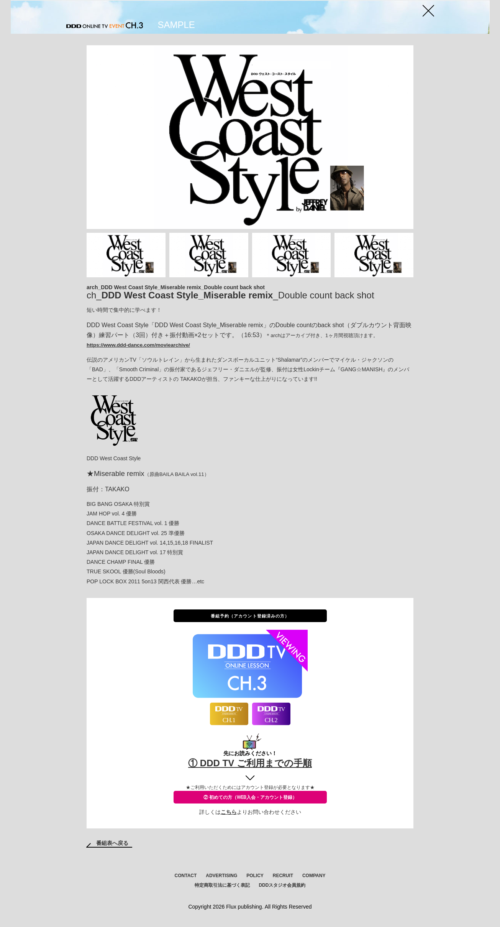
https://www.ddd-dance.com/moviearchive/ (138, 345)
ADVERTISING (221, 875)
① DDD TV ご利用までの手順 (250, 763)
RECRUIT (283, 875)
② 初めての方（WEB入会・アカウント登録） (250, 797)
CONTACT (186, 875)
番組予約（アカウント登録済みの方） (250, 616)
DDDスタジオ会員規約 (282, 885)
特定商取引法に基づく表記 (222, 885)
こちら (229, 812)
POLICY (255, 875)
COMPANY (313, 875)
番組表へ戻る (112, 843)
